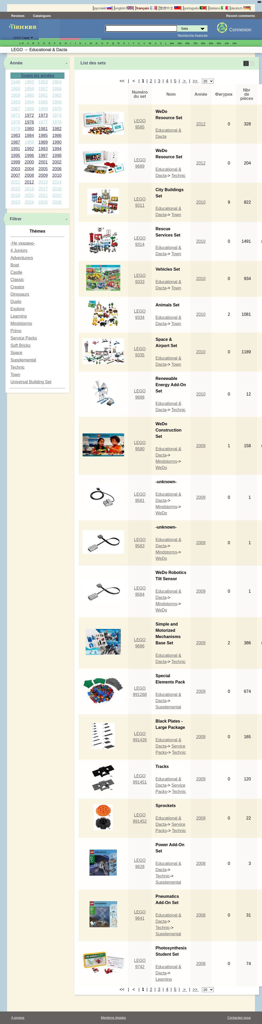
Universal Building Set (30, 382)
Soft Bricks (20, 345)
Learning (18, 316)
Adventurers (21, 258)
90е (211, 43)
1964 (29, 102)
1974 (57, 115)
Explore (17, 309)
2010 (57, 175)
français (146, 8)
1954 (57, 82)
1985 (43, 135)
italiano (218, 8)
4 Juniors (18, 250)
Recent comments (240, 16)
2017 (43, 189)
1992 (29, 149)
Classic (17, 279)
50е (180, 43)
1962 (57, 95)
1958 (57, 89)
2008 (29, 175)
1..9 (21, 43)
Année (16, 63)
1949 (15, 82)
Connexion (240, 29)
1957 (43, 89)
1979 (15, 128)
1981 (43, 128)
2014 (57, 182)
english (124, 8)
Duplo (15, 301)
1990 (57, 142)
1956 (29, 89)
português (195, 8)
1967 (15, 109)
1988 (29, 142)
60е (188, 43)
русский (102, 8)
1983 (15, 135)
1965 (43, 102)
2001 (43, 162)
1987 (15, 142)
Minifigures (70, 29)
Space (16, 352)
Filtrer (15, 219)
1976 (29, 122)
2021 (43, 195)
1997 (43, 155)
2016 (29, 189)
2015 (15, 189)
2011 (15, 182)
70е (195, 43)
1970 (57, 109)
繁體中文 (170, 8)
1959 (15, 95)
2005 (43, 169)
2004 (29, 169)
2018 (57, 189)
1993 (43, 149)
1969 (43, 109)
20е (235, 43)
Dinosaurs (19, 294)
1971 (15, 115)
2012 (29, 182)
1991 (15, 149)
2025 (43, 202)
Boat (14, 265)
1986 (57, 135)
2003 (15, 169)
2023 (15, 202)
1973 (43, 115)
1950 (29, 82)
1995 (15, 155)
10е (227, 43)
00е (219, 43)
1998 (57, 155)
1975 (15, 122)
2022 (57, 195)
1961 (43, 95)
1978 (57, 122)
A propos (18, 1018)
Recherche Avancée (192, 36)
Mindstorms (21, 323)
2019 (15, 195)
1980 (29, 128)
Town (15, 374)
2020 (29, 195)
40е (172, 43)
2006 (57, 169)
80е (203, 43)
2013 (43, 182)
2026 (57, 202)
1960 (29, 95)
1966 (57, 102)
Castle (16, 272)
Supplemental (23, 360)
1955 (15, 89)
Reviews (18, 16)
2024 (29, 202)
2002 (57, 162)
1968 (29, 109)
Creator (17, 287)
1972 (29, 115)
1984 (29, 135)
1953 (43, 82)
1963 (15, 102)
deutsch (240, 8)
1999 (15, 162)
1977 (43, 122)
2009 (43, 175)
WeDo (161, 467)
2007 (15, 175)
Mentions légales (113, 1018)
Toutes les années (37, 75)
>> (196, 81)
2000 (29, 162)
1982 (57, 128)
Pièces (90, 29)
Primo (15, 331)
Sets (49, 29)
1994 (57, 149)
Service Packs (23, 338)
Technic (17, 367)
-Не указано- (22, 243)
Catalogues (42, 16)
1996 (29, 155)
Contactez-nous (239, 1018)
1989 (43, 142)
